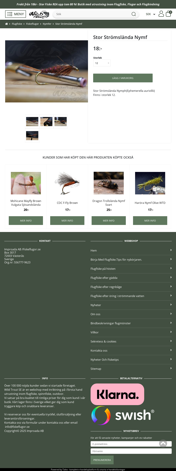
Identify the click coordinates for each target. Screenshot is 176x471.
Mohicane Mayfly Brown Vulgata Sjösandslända (25, 203)
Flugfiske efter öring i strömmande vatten (131, 296)
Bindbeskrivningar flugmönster (131, 323)
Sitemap (131, 369)
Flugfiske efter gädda (131, 278)
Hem (131, 250)
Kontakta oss (131, 350)
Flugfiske (120, 4)
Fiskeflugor (32, 23)
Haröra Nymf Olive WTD (150, 203)
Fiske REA (51, 4)
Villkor (131, 332)
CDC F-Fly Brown (67, 203)
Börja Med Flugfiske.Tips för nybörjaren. (131, 259)
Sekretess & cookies (131, 341)
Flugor (132, 4)
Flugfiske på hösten (131, 269)
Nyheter (131, 305)
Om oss (131, 314)
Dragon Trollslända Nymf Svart (108, 203)
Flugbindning (151, 4)
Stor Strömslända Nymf (68, 23)
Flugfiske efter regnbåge (131, 287)
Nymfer (47, 23)
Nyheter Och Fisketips (131, 360)
